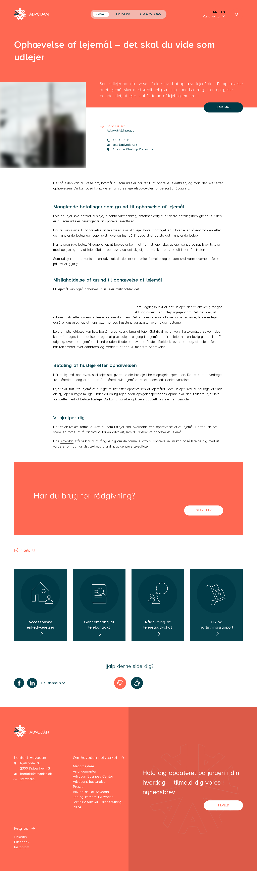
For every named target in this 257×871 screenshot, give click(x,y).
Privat (101, 14)
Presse (78, 787)
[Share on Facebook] (19, 683)
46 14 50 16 (118, 140)
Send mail (223, 107)
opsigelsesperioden (170, 375)
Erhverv (123, 14)
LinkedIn (20, 837)
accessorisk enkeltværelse (169, 380)
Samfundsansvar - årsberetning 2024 (97, 804)
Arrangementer (84, 771)
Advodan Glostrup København (130, 149)
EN (223, 12)
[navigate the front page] (31, 14)
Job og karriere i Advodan (93, 797)
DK (215, 12)
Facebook (21, 842)
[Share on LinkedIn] (32, 683)
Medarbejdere (83, 766)
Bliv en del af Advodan (91, 792)
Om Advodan (150, 14)
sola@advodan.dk (122, 145)
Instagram (21, 847)
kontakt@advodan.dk (36, 774)
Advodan (66, 441)
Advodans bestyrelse (89, 782)
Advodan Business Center (93, 776)
